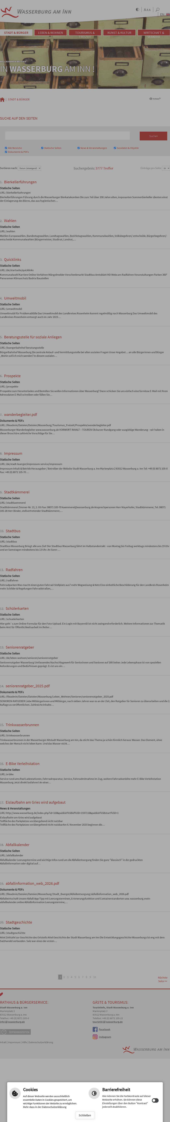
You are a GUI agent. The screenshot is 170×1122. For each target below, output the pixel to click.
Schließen (85, 1115)
